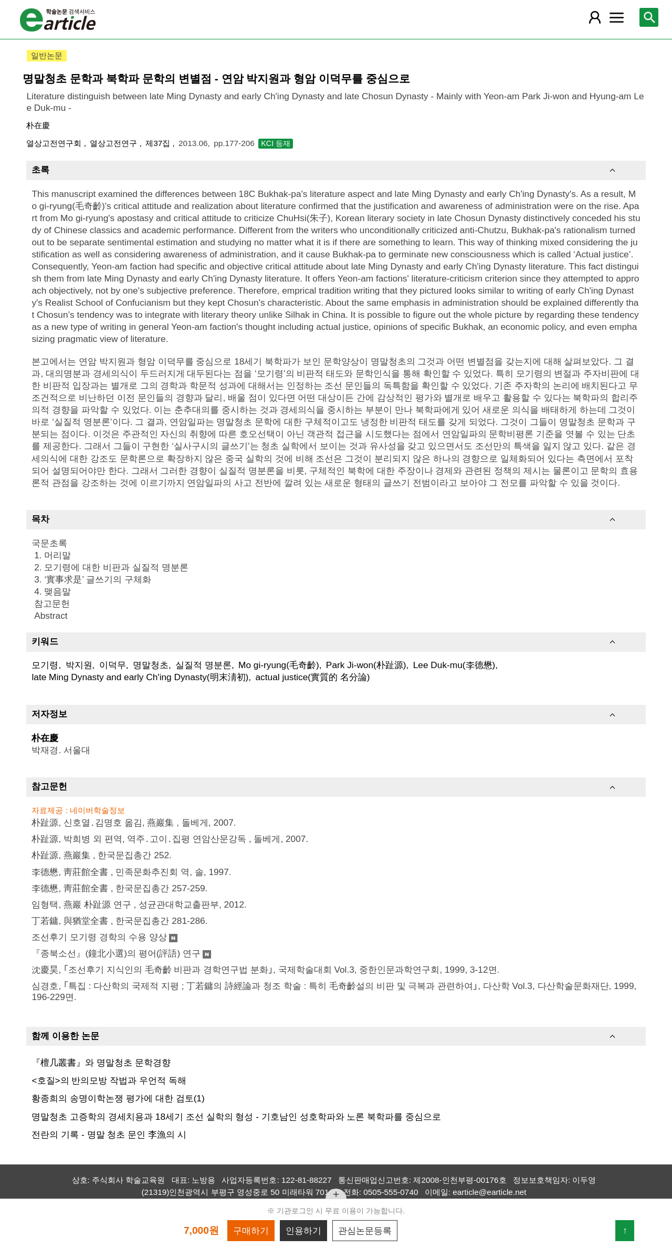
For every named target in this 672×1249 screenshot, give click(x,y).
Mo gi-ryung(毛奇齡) (278, 665)
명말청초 (151, 665)
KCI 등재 (275, 143)
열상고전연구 (114, 143)
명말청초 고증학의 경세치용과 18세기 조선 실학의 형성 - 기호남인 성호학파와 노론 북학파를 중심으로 (236, 1116)
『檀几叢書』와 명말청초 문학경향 (101, 1062)
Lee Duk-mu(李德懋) (454, 665)
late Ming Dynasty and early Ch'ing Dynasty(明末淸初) (140, 677)
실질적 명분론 (203, 665)
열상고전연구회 (54, 143)
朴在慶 (38, 125)
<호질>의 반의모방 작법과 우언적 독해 (109, 1080)
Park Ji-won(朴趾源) (366, 665)
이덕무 (112, 665)
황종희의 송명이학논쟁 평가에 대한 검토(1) (118, 1098)
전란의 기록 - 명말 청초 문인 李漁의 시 (109, 1134)
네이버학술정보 (97, 810)
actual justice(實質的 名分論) (313, 677)
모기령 (45, 665)
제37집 (158, 143)
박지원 (79, 665)
